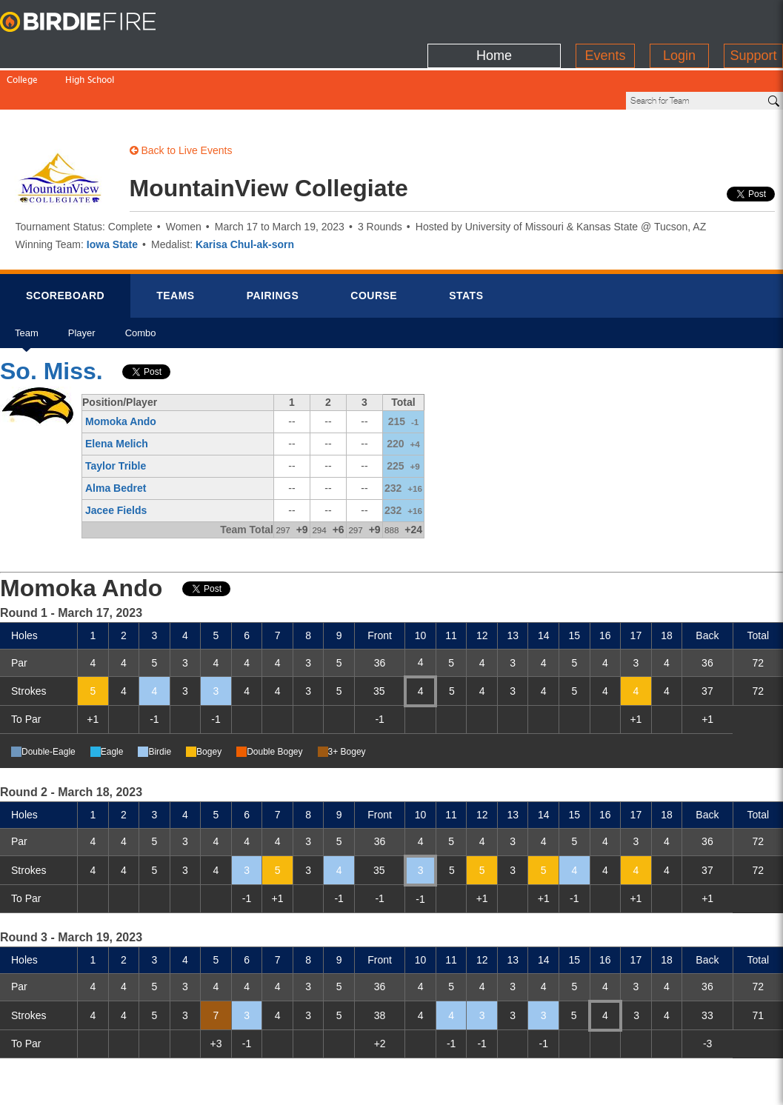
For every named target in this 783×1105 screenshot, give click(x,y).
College (22, 50)
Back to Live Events (181, 100)
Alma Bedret (115, 438)
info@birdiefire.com (690, 1084)
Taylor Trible (115, 415)
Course (373, 245)
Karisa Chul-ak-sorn (245, 194)
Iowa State (112, 194)
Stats (466, 245)
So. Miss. (51, 320)
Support (753, 18)
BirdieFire (92, 22)
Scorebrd (65, 245)
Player (81, 287)
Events (604, 18)
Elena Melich (116, 393)
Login (679, 18)
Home (494, 18)
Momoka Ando (120, 371)
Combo (140, 287)
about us (596, 1084)
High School (89, 50)
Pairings (273, 245)
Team (26, 287)
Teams (175, 245)
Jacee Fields (116, 460)
